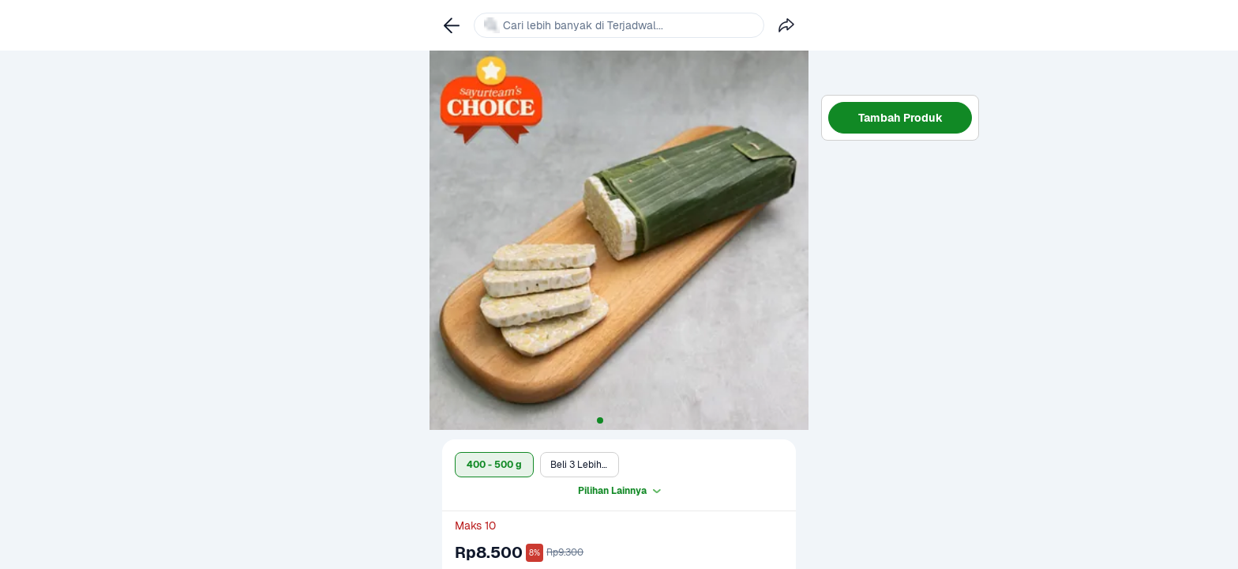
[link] (451, 25)
